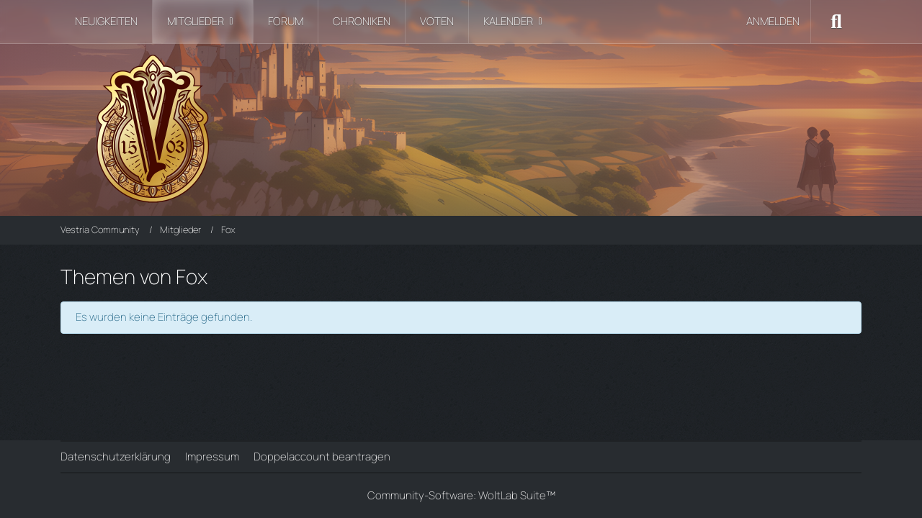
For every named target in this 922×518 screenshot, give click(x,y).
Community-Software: (461, 495)
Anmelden (773, 21)
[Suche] (836, 21)
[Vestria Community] (461, 126)
